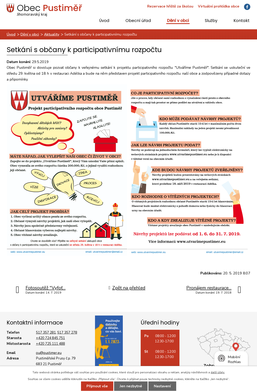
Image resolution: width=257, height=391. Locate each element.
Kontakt (241, 20)
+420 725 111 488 (50, 343)
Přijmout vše (97, 386)
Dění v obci (178, 20)
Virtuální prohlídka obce (218, 6)
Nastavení (162, 386)
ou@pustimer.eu (49, 353)
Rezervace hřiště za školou (170, 6)
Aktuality (51, 34)
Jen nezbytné (131, 386)
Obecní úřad (138, 20)
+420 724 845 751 (50, 338)
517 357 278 (67, 332)
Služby (211, 20)
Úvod (104, 20)
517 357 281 (46, 332)
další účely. (218, 372)
